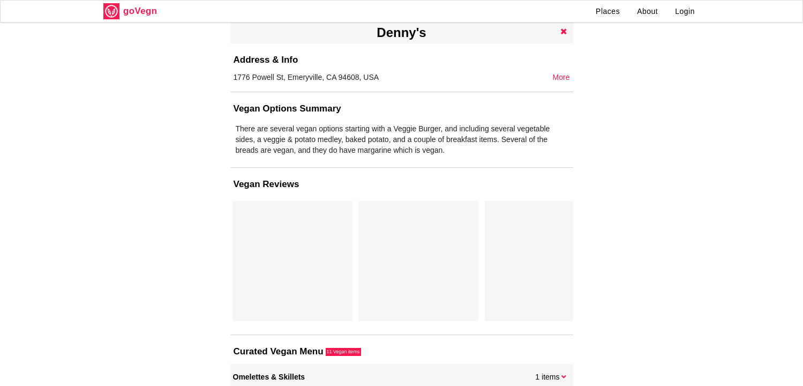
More (561, 77)
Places (608, 11)
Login (685, 11)
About (647, 11)
